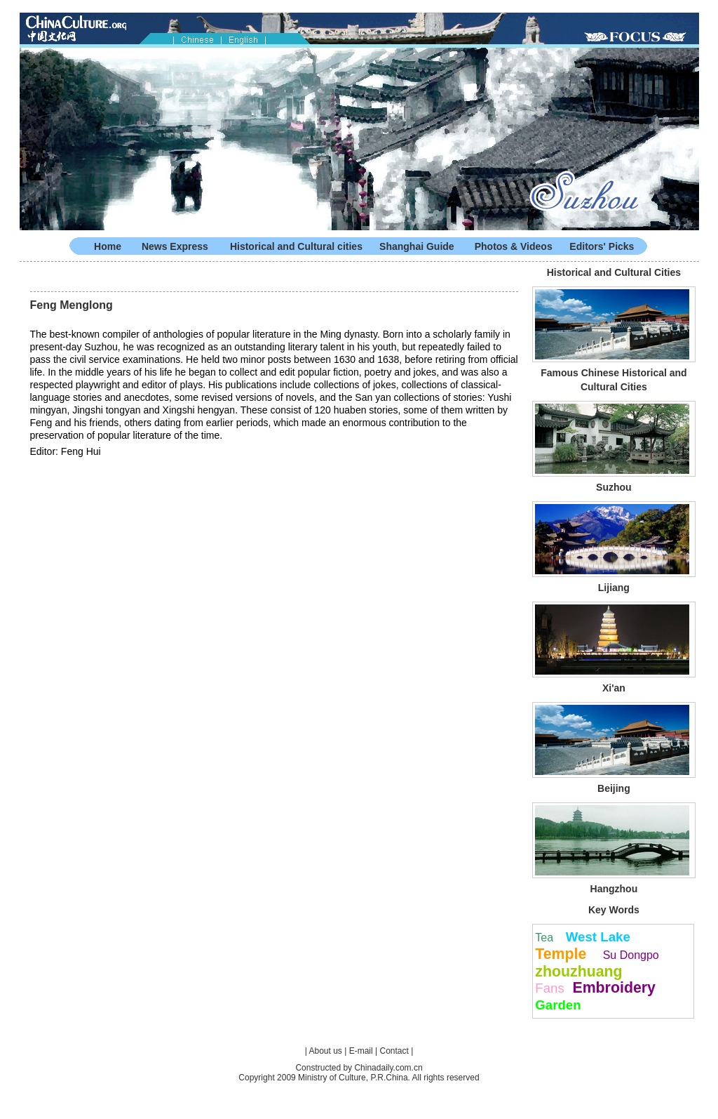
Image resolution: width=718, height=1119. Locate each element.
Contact (393, 1051)
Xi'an (613, 688)
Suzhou (614, 487)
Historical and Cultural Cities (614, 272)
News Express (175, 246)
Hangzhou (614, 888)
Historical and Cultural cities (296, 246)
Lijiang (614, 587)
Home (107, 246)
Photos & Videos (514, 246)
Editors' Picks (601, 246)
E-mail (361, 1051)
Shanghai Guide (416, 246)
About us (325, 1051)
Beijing (613, 788)
